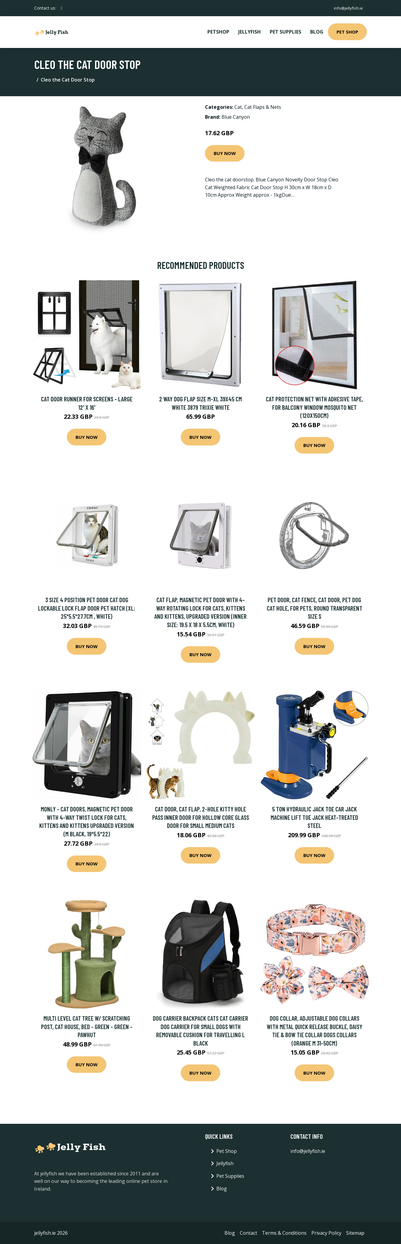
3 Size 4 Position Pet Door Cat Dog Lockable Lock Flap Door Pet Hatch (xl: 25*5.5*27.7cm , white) (86, 608)
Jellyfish (249, 31)
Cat (238, 107)
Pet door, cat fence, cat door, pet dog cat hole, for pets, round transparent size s (314, 608)
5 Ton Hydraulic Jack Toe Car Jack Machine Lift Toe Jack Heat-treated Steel (314, 817)
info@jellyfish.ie (347, 8)
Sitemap (355, 1233)
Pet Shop (347, 32)
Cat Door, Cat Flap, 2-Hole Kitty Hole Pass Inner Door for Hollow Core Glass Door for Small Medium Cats (200, 817)
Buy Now (225, 153)
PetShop (218, 31)
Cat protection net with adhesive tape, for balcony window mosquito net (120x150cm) (314, 407)
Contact (248, 1233)
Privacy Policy (326, 1233)
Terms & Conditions (284, 1233)
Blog (316, 31)
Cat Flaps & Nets (262, 107)
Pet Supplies (285, 31)
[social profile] (61, 8)
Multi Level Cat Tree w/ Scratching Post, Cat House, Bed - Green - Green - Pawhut (86, 1026)
